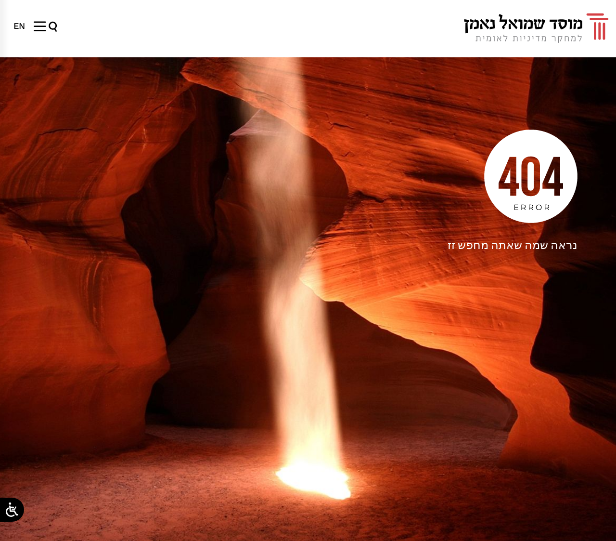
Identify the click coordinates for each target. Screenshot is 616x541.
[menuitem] (19, 26)
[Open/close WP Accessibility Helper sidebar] (12, 510)
